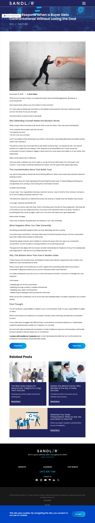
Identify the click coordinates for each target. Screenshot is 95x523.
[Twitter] (58, 480)
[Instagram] (41, 480)
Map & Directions (47, 457)
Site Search (73, 467)
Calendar (47, 467)
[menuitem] (47, 500)
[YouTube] (45, 480)
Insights (22, 467)
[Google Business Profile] (50, 480)
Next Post (77, 346)
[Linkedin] (54, 480)
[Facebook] (37, 480)
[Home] (22, 3)
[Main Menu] (84, 3)
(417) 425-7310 (47, 472)
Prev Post (18, 346)
